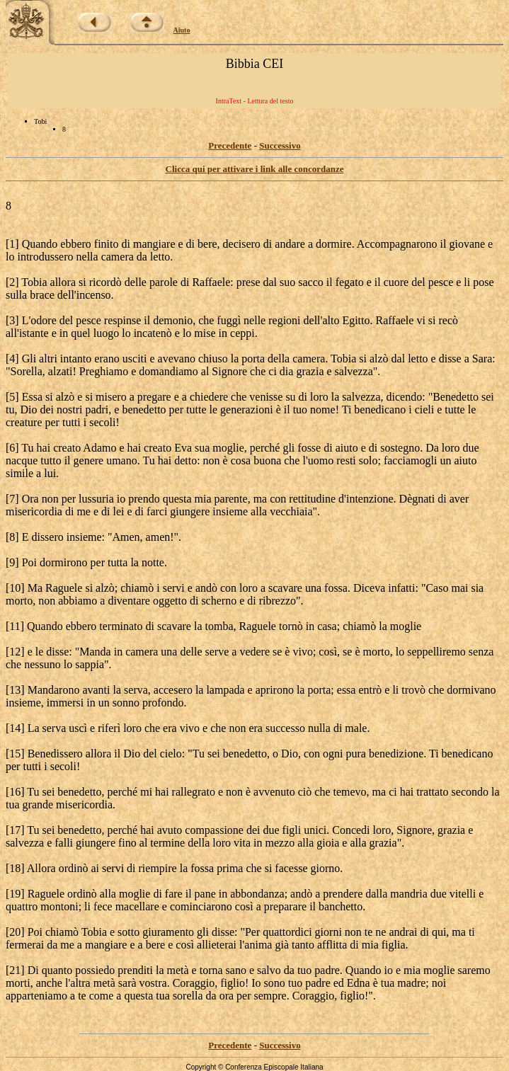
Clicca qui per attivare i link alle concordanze (255, 169)
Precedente (229, 145)
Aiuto (181, 30)
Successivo (280, 145)
